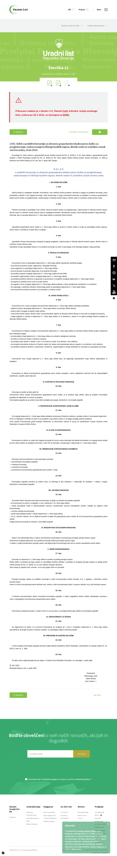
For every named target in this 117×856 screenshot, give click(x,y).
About (98, 815)
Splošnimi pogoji (50, 779)
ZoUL (65, 110)
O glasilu (12, 817)
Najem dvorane (31, 824)
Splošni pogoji (100, 830)
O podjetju (99, 812)
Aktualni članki (83, 812)
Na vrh (97, 695)
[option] (58, 67)
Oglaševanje (99, 827)
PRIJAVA (81, 754)
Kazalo (18, 132)
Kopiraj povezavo (78, 132)
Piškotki (79, 850)
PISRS (66, 114)
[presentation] (58, 769)
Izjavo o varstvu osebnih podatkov (75, 779)
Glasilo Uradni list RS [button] (72, 25)
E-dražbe (98, 842)
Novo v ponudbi (49, 812)
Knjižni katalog (49, 821)
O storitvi (64, 812)
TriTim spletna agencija (98, 850)
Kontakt (98, 818)
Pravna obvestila (68, 850)
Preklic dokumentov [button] (97, 25)
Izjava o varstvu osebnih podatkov (100, 836)
